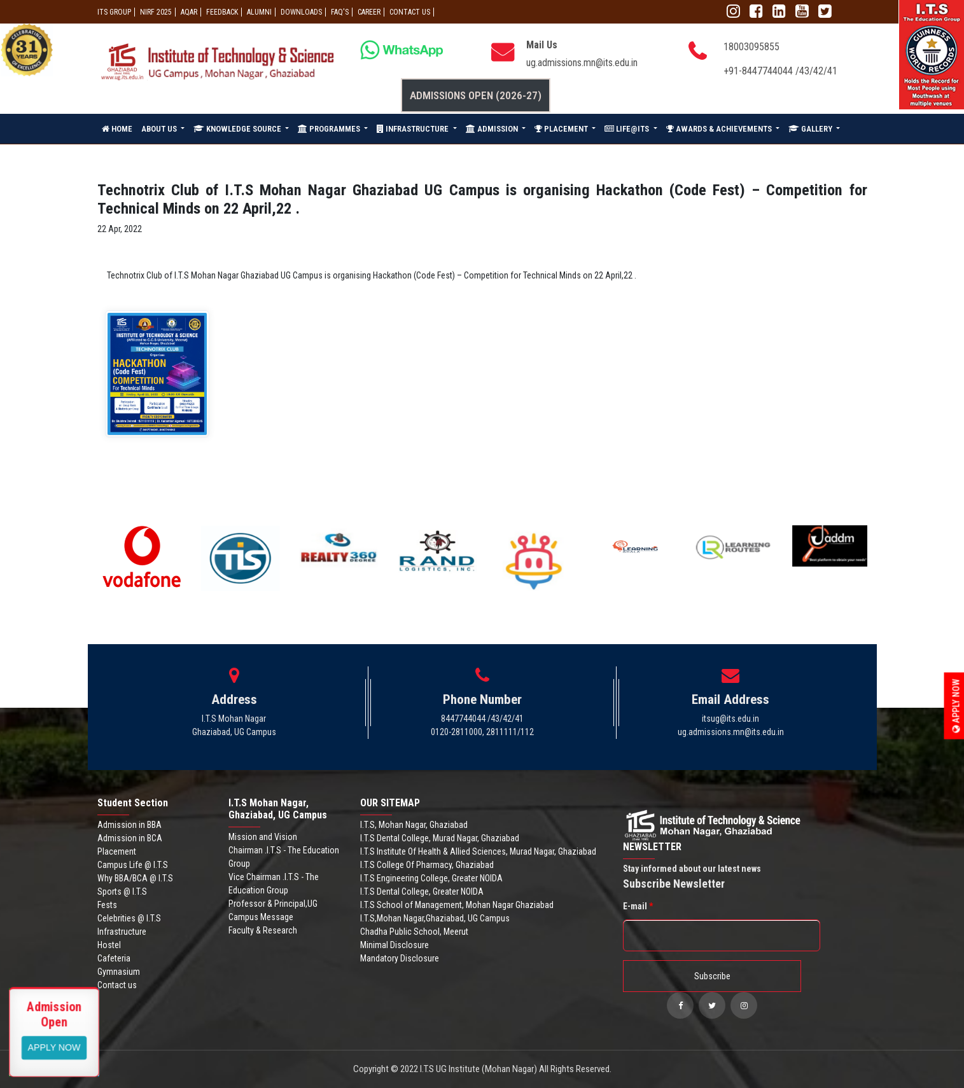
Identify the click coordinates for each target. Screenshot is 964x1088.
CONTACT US (409, 12)
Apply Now (956, 705)
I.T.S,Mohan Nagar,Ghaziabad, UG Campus (435, 918)
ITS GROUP (114, 12)
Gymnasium (118, 972)
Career (369, 12)
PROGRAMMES (330, 129)
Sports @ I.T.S (122, 891)
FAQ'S (340, 12)
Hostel (109, 945)
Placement (116, 851)
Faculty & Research (262, 930)
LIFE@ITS (627, 129)
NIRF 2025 (156, 12)
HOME (117, 129)
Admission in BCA (129, 838)
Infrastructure (121, 931)
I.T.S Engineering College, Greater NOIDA (431, 878)
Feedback (222, 12)
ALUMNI (259, 12)
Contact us (117, 985)
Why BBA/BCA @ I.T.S (135, 878)
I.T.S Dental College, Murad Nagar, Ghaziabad (439, 838)
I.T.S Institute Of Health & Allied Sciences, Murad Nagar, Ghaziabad (478, 851)
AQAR (189, 12)
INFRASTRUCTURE (414, 129)
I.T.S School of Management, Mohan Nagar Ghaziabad (457, 905)
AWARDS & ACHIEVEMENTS (720, 129)
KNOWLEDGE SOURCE (238, 129)
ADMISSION (493, 129)
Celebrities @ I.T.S (129, 918)
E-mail (638, 906)
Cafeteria (113, 958)
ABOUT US (160, 129)
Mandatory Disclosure (399, 958)
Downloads (301, 12)
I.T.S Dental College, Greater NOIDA (422, 891)
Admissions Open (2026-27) (475, 95)
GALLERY (811, 129)
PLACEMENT (562, 129)
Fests (107, 905)
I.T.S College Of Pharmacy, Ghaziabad (427, 865)
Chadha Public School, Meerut (414, 931)
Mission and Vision (262, 837)
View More (54, 1047)
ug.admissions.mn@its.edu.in (582, 63)
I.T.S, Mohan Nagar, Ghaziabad (414, 825)
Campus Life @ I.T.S (132, 865)
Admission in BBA (129, 825)
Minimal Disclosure (394, 945)
